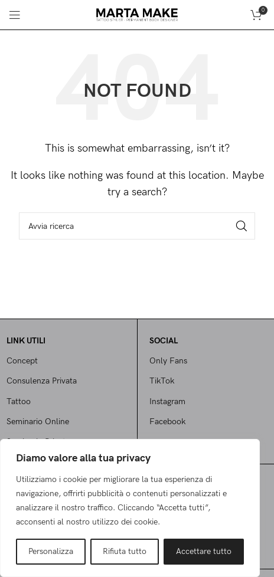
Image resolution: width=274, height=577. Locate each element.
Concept (22, 361)
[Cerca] (137, 226)
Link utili (25, 341)
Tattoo (18, 401)
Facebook (167, 422)
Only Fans (168, 361)
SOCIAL (163, 341)
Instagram (167, 401)
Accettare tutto (203, 551)
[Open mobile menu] (15, 15)
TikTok (161, 381)
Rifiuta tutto (124, 551)
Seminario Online (37, 422)
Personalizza (50, 551)
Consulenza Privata (41, 381)
